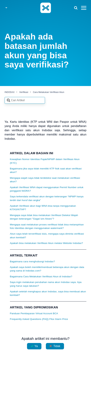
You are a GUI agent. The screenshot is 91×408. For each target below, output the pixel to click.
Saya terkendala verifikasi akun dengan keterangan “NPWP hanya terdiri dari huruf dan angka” (47, 198)
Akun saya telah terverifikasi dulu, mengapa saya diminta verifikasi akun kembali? (47, 235)
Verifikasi (23, 92)
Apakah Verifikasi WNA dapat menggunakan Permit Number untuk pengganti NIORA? (47, 189)
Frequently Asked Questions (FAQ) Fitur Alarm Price (39, 319)
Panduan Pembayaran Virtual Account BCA (34, 313)
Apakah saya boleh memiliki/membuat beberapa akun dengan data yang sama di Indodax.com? (47, 269)
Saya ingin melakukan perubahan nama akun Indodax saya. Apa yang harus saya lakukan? (46, 284)
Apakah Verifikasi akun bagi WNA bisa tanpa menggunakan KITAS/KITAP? (43, 208)
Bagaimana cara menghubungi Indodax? (32, 261)
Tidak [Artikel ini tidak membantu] (56, 346)
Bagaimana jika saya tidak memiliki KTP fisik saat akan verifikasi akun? (46, 170)
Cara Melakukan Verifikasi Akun (48, 92)
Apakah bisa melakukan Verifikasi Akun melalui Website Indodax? (46, 243)
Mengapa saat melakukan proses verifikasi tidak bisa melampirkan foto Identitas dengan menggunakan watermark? (47, 226)
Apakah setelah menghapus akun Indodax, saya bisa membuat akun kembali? (48, 293)
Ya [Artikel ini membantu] (36, 346)
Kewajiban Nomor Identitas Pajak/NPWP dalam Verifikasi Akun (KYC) (45, 161)
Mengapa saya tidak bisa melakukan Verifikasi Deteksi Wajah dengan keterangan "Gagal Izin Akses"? (44, 217)
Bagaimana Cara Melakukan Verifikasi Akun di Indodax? (41, 276)
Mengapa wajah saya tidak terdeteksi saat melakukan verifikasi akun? (45, 180)
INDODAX (10, 92)
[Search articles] (25, 100)
